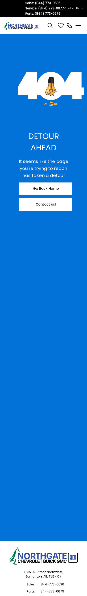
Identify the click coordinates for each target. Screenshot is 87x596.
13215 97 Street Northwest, (43, 572)
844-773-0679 (52, 591)
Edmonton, (34, 576)
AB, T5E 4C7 (52, 576)
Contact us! (46, 204)
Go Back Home (46, 188)
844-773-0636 (52, 584)
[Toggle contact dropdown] (82, 8)
